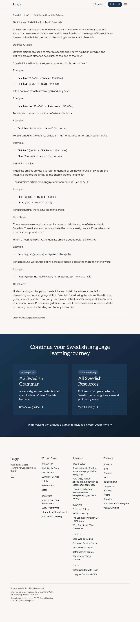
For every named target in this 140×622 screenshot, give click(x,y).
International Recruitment (54, 512)
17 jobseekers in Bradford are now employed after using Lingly (85, 471)
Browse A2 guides (31, 407)
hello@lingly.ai (110, 482)
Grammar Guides (81, 509)
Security (108, 499)
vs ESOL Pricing (111, 508)
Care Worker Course (83, 539)
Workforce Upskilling (52, 516)
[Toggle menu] (125, 4)
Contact (108, 473)
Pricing (107, 495)
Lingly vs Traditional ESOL (85, 574)
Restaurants (48, 485)
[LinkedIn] (12, 476)
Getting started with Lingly (85, 570)
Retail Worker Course (83, 552)
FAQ (106, 477)
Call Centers (48, 472)
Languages (109, 486)
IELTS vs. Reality (80, 513)
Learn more (103, 424)
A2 (27, 15)
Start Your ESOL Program (116, 503)
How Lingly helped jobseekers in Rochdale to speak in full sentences (85, 481)
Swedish (17, 15)
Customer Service (50, 477)
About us (108, 464)
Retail (44, 490)
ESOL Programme (50, 508)
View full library (88, 407)
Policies (107, 490)
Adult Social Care (50, 468)
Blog (106, 469)
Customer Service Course (85, 543)
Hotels (45, 481)
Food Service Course (83, 547)
